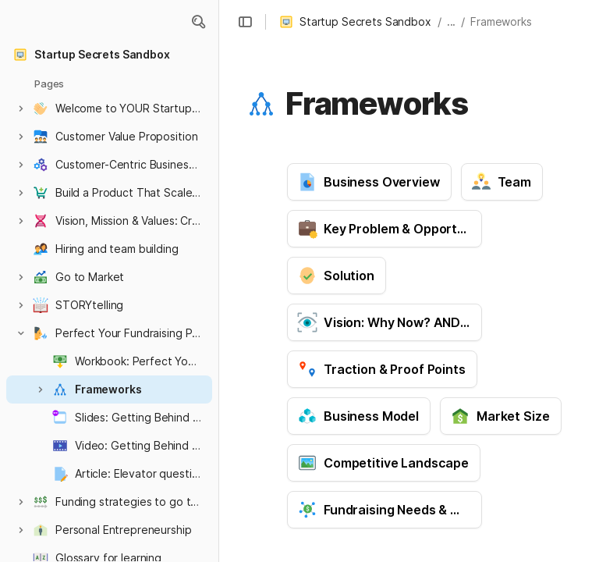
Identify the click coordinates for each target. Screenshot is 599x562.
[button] (198, 22)
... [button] (451, 21)
